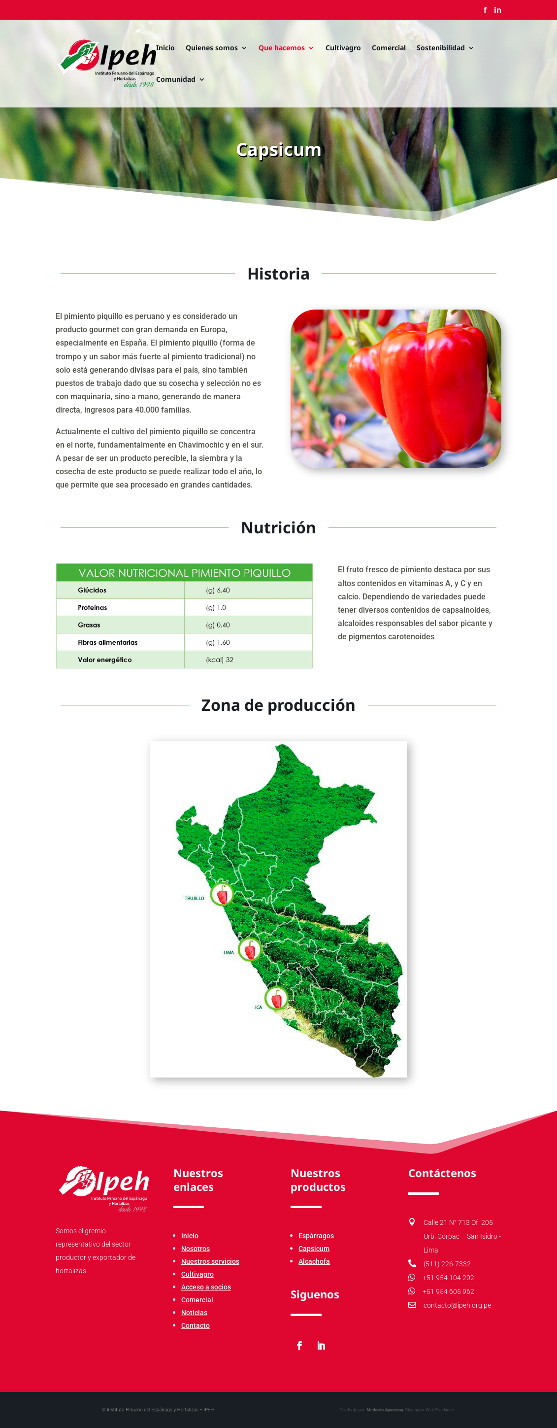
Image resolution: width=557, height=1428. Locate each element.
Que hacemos (282, 48)
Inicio (165, 48)
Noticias (194, 1313)
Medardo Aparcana (356, 1410)
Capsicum (313, 1249)
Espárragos (316, 1236)
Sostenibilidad (441, 48)
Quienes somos (212, 48)
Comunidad (176, 80)
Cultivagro (343, 48)
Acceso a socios (206, 1287)
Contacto (195, 1325)
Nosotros (195, 1249)
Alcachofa (314, 1261)
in (497, 10)
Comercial (389, 48)
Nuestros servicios (210, 1261)
